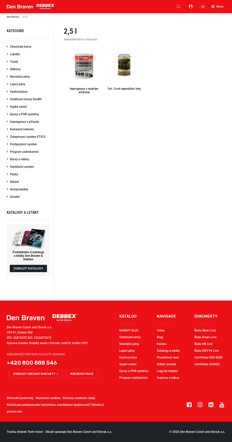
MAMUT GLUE (128, 330)
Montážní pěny (129, 344)
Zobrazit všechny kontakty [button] (35, 374)
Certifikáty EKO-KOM (208, 357)
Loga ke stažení (167, 371)
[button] (84, 70)
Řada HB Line (203, 344)
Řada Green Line (205, 337)
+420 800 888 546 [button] (32, 363)
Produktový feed (168, 357)
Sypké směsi (127, 364)
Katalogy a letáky (168, 350)
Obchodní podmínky (20, 398)
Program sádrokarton (133, 378)
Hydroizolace (128, 357)
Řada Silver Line (205, 330)
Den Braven (13, 16)
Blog (160, 337)
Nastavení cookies (48, 398)
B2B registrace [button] (82, 374)
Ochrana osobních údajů (79, 398)
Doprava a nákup (168, 378)
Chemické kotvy (130, 337)
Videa (161, 330)
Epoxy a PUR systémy (133, 371)
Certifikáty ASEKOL (207, 364)
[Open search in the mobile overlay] (178, 6)
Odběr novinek (166, 364)
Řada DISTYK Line (206, 350)
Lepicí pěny (127, 350)
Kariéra (161, 344)
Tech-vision (35, 432)
